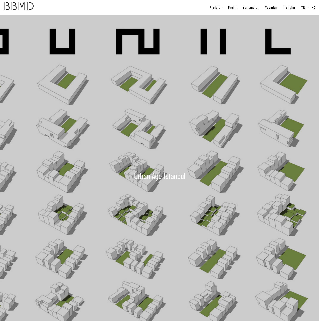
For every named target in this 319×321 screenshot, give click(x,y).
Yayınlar (271, 7)
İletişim (289, 7)
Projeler (216, 7)
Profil (232, 7)
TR (303, 7)
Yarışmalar (251, 7)
